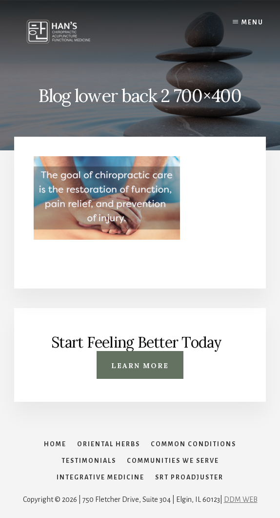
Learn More (140, 365)
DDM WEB (241, 499)
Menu (252, 22)
